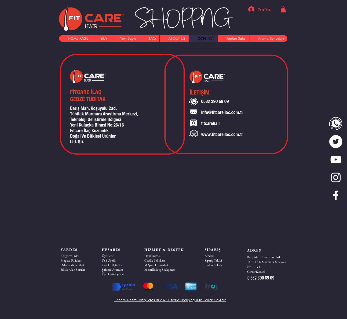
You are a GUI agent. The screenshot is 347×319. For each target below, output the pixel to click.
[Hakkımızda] (161, 255)
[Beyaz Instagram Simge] (335, 177)
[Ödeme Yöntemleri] (77, 265)
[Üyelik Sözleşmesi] (118, 274)
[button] (283, 9)
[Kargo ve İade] (77, 255)
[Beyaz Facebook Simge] (335, 195)
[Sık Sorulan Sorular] (77, 269)
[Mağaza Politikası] (77, 260)
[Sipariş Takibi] (221, 260)
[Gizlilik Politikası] (161, 260)
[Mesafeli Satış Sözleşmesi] (161, 269)
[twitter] (335, 141)
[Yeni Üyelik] (118, 260)
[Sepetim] (221, 255)
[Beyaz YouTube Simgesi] (335, 159)
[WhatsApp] (335, 123)
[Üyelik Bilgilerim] (118, 265)
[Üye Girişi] (118, 255)
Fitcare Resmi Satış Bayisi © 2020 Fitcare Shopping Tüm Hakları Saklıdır (170, 300)
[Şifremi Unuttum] (118, 269)
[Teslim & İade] (221, 265)
